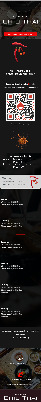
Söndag (5, 308)
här (29, 84)
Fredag (4, 263)
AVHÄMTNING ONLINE (20, 380)
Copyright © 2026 (20, 394)
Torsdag (5, 242)
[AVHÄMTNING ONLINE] (20, 374)
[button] (20, 4)
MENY (21, 359)
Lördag (4, 284)
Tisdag (4, 199)
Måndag (7, 178)
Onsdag (5, 221)
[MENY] (20, 354)
